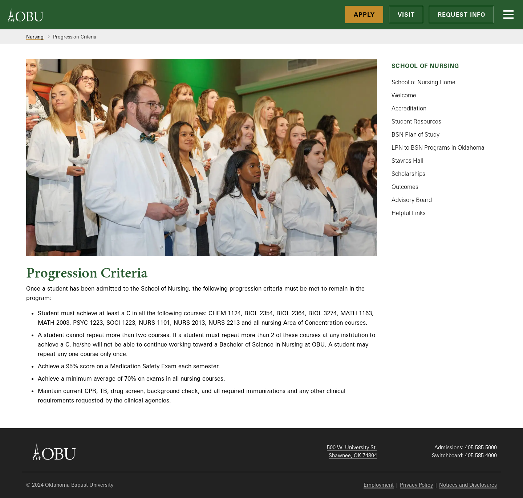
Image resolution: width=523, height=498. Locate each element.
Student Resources (416, 121)
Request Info (461, 14)
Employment (379, 485)
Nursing (35, 37)
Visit (406, 14)
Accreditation (409, 108)
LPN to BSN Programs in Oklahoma (438, 147)
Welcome (404, 95)
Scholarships (408, 173)
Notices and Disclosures (468, 485)
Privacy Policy (416, 485)
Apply (364, 14)
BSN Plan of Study (415, 134)
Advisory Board (412, 199)
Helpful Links (409, 212)
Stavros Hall (407, 160)
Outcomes (405, 186)
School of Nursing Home (423, 82)
